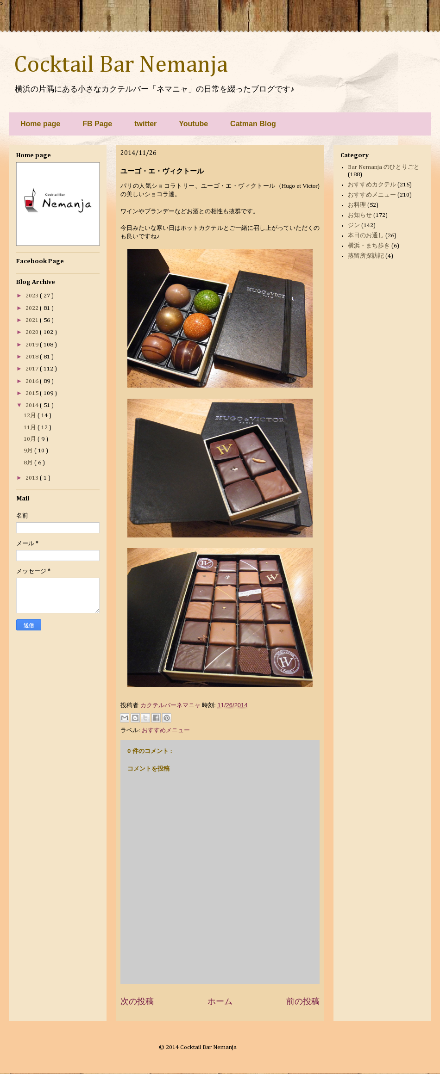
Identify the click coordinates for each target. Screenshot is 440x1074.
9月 (29, 451)
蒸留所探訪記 (366, 256)
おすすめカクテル (372, 185)
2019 (32, 345)
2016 (32, 381)
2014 (32, 405)
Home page (40, 124)
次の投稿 (137, 1001)
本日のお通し (366, 236)
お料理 (357, 205)
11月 (31, 428)
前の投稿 (303, 1001)
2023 (32, 296)
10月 (31, 439)
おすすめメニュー (166, 730)
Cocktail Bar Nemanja (121, 65)
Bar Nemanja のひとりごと (384, 167)
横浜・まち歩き (369, 246)
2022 (32, 308)
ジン (354, 225)
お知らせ (360, 215)
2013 (32, 478)
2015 (32, 393)
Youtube (193, 124)
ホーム (220, 1001)
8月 (29, 463)
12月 (31, 416)
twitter (145, 124)
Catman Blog (253, 124)
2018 (32, 357)
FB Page (97, 124)
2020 (32, 332)
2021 (32, 320)
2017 (32, 369)
